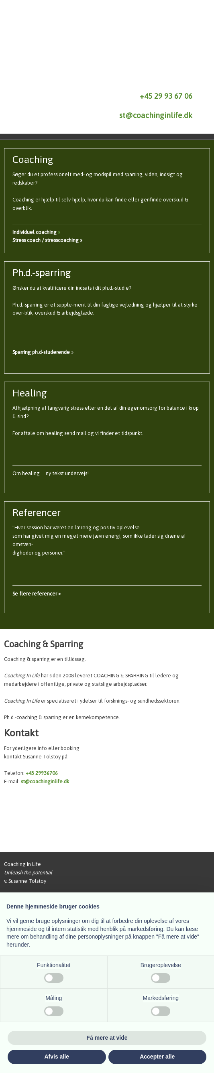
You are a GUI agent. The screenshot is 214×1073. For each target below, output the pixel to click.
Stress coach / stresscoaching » (47, 240)
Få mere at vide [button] (107, 1037)
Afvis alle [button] (57, 1056)
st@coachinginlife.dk (155, 115)
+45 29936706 (42, 773)
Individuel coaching (35, 232)
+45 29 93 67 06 (166, 95)
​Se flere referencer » (36, 594)
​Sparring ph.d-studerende (41, 352)
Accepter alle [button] (157, 1056)
